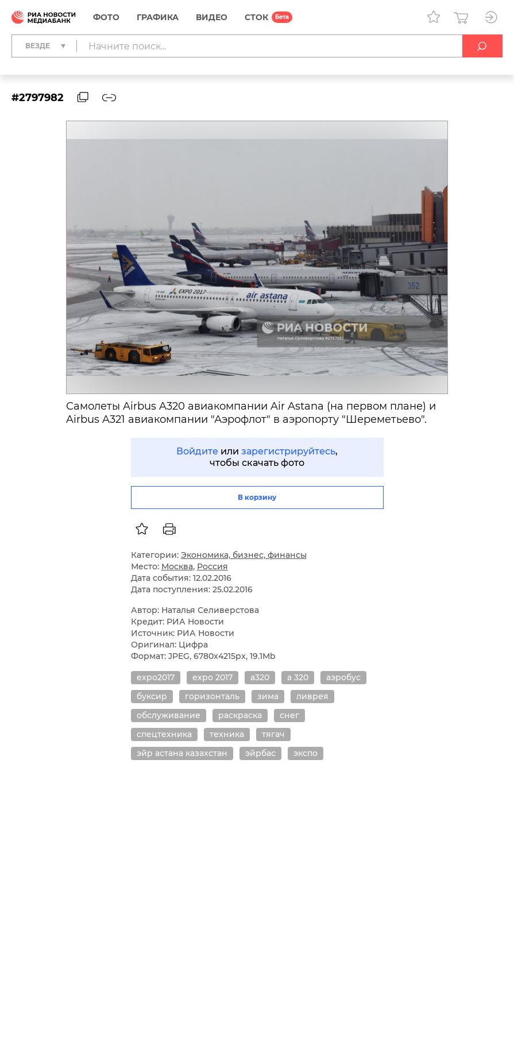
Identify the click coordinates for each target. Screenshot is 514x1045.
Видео (211, 17)
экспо (305, 753)
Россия (212, 566)
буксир (152, 696)
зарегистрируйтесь (288, 451)
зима (268, 696)
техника (227, 734)
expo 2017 (212, 677)
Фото (106, 17)
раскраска (240, 715)
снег (289, 715)
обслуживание (168, 715)
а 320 (297, 677)
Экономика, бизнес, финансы (244, 555)
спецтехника (164, 734)
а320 (259, 677)
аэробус (343, 677)
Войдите (197, 451)
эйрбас (260, 753)
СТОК (256, 17)
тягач (273, 734)
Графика (158, 17)
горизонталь (212, 696)
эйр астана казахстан (182, 753)
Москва (177, 566)
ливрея (312, 696)
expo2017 (156, 677)
